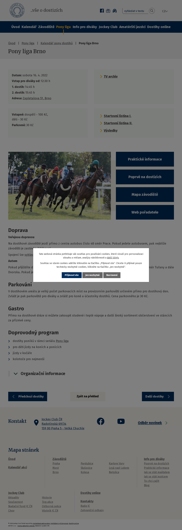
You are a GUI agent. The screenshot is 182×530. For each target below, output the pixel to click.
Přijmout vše (72, 275)
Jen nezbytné (92, 275)
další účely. (113, 257)
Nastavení (111, 275)
